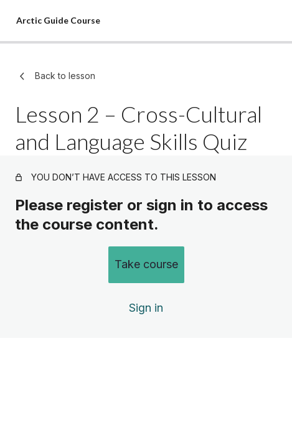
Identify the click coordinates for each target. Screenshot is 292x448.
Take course (146, 264)
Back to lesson (55, 75)
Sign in (146, 307)
